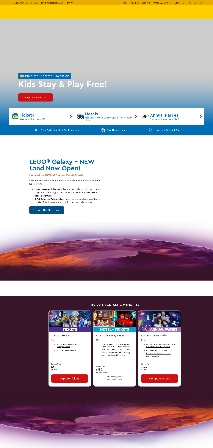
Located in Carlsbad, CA (163, 130)
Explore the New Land (47, 210)
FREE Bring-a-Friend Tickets (156, 350)
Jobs (125, 2)
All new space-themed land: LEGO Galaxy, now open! (69, 345)
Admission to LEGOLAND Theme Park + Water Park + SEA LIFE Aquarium (160, 345)
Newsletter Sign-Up (140, 2)
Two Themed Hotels (114, 130)
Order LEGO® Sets (162, 2)
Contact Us (179, 2)
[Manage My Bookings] (190, 3)
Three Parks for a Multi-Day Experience (56, 130)
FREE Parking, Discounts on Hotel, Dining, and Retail (158, 355)
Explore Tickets (69, 378)
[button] (114, 324)
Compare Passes (159, 378)
